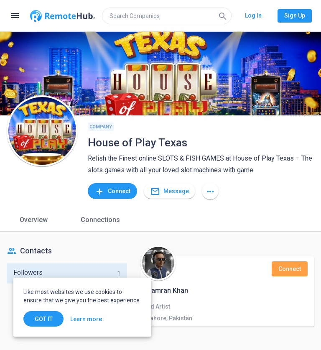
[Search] (222, 16)
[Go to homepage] (62, 16)
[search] (167, 16)
